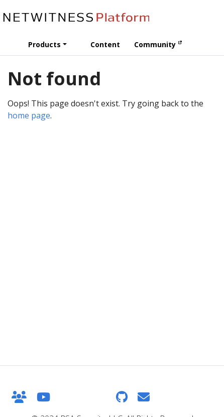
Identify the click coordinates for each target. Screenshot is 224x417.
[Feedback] (144, 396)
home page (29, 115)
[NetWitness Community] (19, 396)
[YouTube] (43, 396)
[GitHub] (122, 396)
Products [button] (44, 44)
